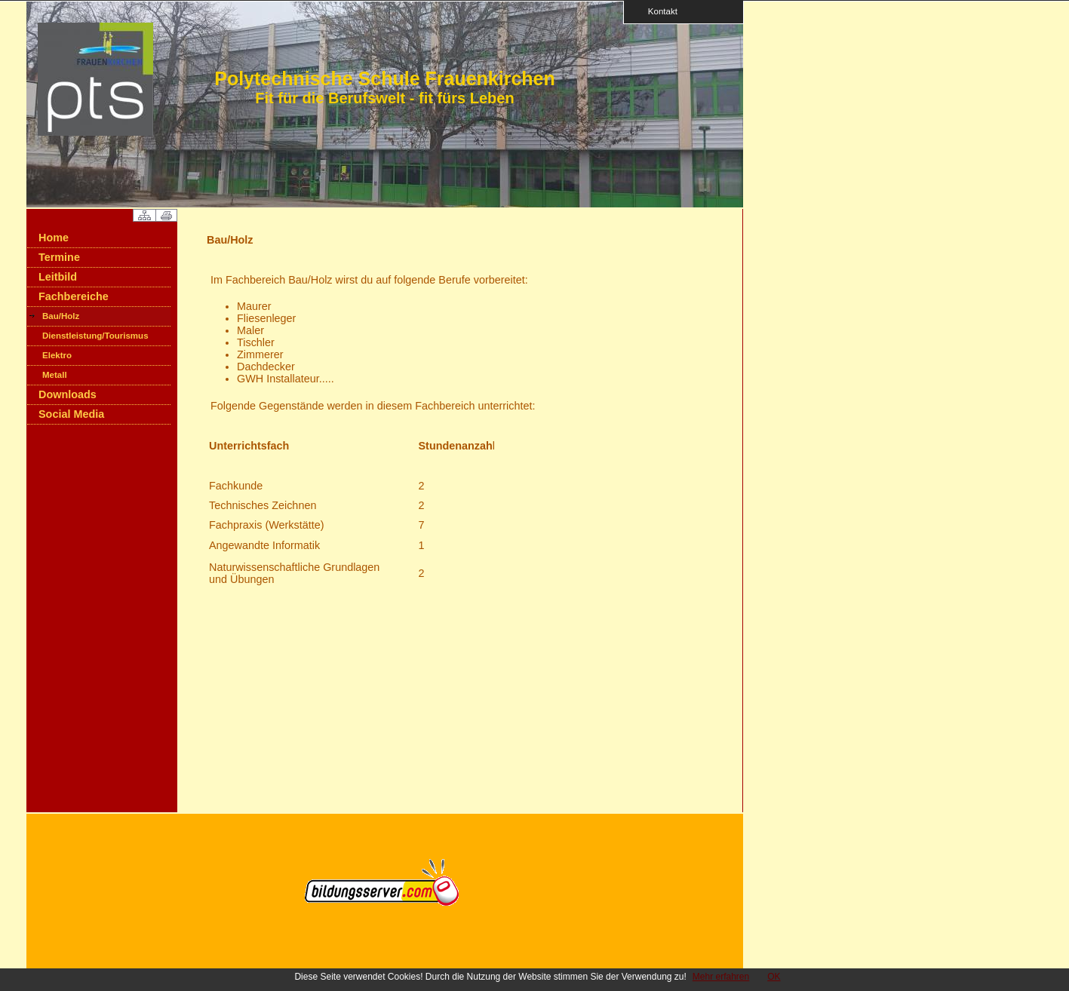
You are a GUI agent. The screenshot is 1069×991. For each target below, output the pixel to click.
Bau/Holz (60, 316)
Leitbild (57, 277)
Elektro (57, 355)
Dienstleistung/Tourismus (95, 335)
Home (53, 238)
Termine (59, 257)
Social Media (71, 414)
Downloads (67, 394)
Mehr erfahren (721, 976)
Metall (54, 374)
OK (773, 976)
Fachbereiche (73, 296)
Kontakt (657, 11)
